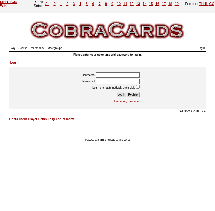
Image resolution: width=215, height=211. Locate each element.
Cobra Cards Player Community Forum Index (41, 119)
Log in (201, 48)
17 (164, 4)
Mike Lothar (124, 139)
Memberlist (37, 48)
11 (125, 4)
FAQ (12, 48)
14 (144, 4)
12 (131, 4)
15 (151, 4)
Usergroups (55, 48)
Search (22, 48)
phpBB (100, 139)
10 (119, 4)
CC (211, 4)
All (47, 4)
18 (170, 4)
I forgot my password (127, 101)
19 (177, 4)
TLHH (204, 4)
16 (157, 4)
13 (138, 4)
